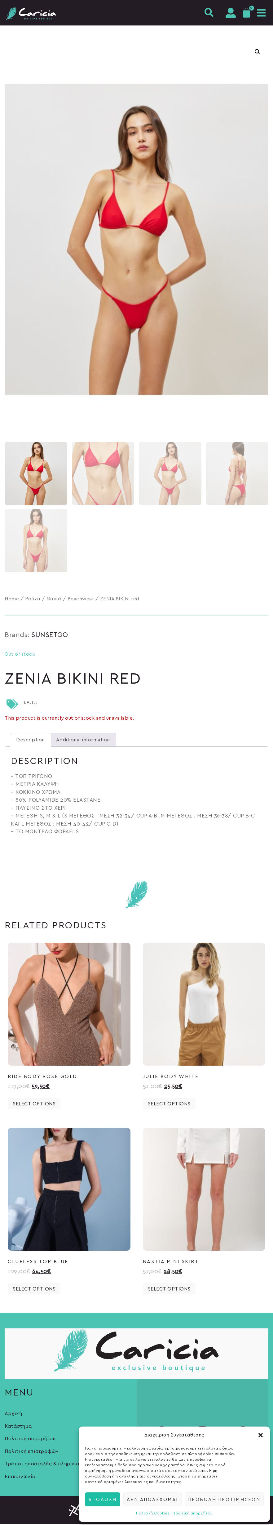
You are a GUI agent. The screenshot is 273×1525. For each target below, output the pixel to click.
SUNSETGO (49, 635)
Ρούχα (33, 599)
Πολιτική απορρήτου (193, 1513)
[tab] (30, 741)
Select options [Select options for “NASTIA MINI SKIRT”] (169, 1289)
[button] (261, 1435)
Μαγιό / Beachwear (70, 599)
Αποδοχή (102, 1499)
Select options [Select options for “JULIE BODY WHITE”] (169, 1104)
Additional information (83, 740)
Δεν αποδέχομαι (152, 1499)
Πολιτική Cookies (153, 1513)
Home (12, 599)
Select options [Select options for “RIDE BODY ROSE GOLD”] (34, 1104)
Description (30, 740)
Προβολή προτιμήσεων (224, 1499)
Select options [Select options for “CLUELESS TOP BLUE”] (34, 1289)
